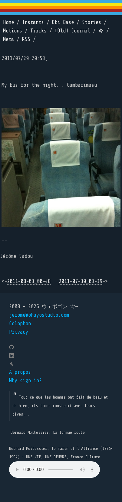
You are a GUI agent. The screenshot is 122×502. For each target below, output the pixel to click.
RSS (26, 39)
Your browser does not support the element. (54, 469)
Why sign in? (25, 380)
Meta (8, 39)
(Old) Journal (72, 31)
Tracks (38, 31)
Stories (91, 22)
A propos (20, 372)
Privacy (18, 332)
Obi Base (63, 22)
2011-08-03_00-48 (29, 281)
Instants (33, 22)
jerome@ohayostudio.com (39, 315)
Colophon (20, 323)
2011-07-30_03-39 (80, 281)
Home (8, 22)
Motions (12, 31)
